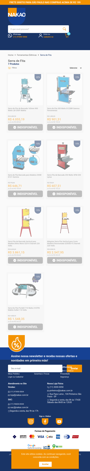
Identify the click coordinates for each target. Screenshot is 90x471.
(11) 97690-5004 (16, 392)
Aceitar (45, 464)
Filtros (12, 68)
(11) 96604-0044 (16, 404)
